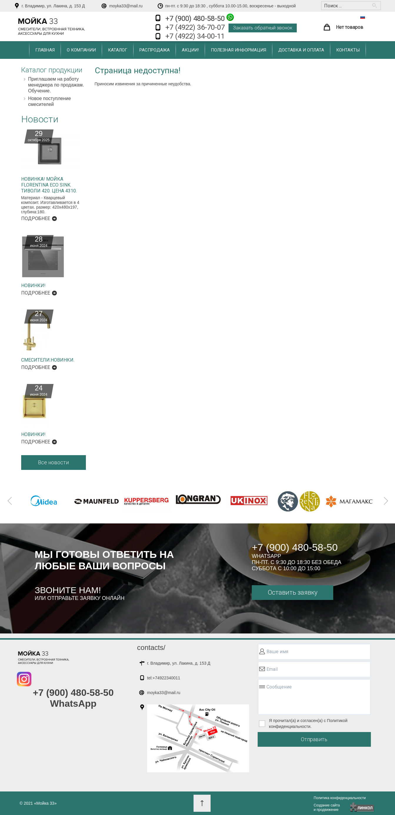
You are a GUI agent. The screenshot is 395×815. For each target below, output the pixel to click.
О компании (81, 50)
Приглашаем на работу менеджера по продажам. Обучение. (56, 84)
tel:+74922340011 (163, 678)
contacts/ (151, 647)
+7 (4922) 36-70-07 (195, 27)
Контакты (348, 50)
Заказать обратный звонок (262, 28)
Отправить (314, 739)
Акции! (190, 50)
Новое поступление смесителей (49, 101)
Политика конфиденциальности (340, 798)
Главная (45, 50)
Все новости (53, 462)
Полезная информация (238, 50)
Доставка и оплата (301, 50)
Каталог (117, 50)
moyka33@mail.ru (126, 6)
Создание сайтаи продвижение (327, 807)
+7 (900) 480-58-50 (199, 18)
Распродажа (154, 50)
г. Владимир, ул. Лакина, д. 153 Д (53, 6)
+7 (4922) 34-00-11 (195, 36)
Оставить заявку (292, 592)
